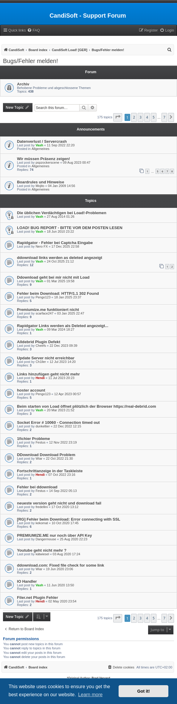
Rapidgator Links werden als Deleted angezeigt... (62, 325)
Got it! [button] (143, 691)
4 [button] (147, 117)
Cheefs (40, 345)
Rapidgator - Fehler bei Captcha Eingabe (55, 242)
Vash (39, 145)
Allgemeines (40, 149)
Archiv (23, 84)
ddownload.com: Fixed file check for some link (60, 565)
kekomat (41, 523)
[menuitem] (33, 31)
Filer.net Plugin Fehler (37, 597)
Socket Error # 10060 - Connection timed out (58, 422)
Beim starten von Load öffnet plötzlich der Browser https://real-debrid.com (86, 406)
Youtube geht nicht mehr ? (41, 550)
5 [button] (154, 117)
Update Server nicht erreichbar (45, 358)
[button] (117, 117)
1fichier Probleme (33, 438)
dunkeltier (42, 426)
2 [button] (134, 117)
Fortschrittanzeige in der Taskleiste (50, 471)
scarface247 (44, 313)
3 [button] (140, 117)
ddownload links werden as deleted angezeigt (59, 257)
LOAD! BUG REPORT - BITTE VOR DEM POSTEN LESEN (69, 228)
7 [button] (164, 117)
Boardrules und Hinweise (40, 182)
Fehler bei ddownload (37, 487)
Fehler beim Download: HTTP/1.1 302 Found (58, 293)
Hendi (40, 378)
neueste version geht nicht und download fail (59, 503)
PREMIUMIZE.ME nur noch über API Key (54, 535)
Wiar (38, 458)
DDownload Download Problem (46, 455)
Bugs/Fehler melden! (30, 61)
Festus (40, 442)
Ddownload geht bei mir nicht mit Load (53, 277)
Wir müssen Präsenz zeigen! (43, 159)
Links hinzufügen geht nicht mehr (48, 374)
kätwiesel (42, 554)
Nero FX (41, 246)
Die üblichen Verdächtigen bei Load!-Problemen (61, 213)
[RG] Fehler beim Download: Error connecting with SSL (68, 519)
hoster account (31, 390)
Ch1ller (40, 361)
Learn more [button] (90, 694)
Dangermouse (45, 539)
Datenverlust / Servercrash (42, 141)
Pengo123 (42, 297)
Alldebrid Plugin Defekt (38, 342)
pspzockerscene (47, 162)
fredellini (41, 507)
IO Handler (27, 581)
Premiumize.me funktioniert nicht (48, 309)
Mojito (39, 186)
